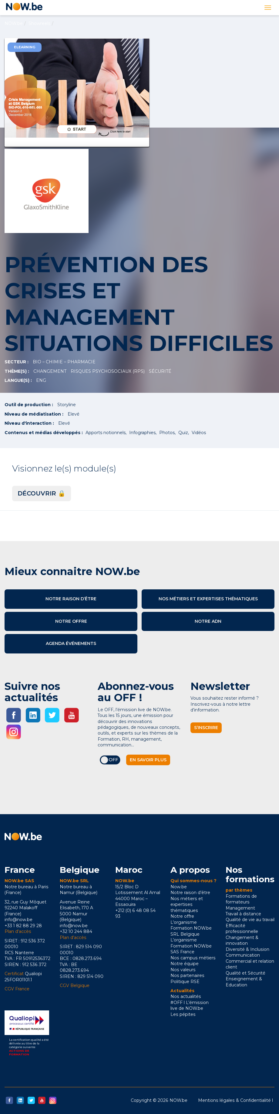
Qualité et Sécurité (245, 973)
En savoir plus (148, 760)
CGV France (17, 988)
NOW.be (14, 23)
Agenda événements (71, 643)
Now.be (178, 886)
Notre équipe (184, 963)
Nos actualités (185, 996)
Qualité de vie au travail (250, 919)
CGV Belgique (74, 985)
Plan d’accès (18, 931)
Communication (243, 955)
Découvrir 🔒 (42, 493)
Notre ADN (208, 621)
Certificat (14, 973)
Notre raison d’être (70, 598)
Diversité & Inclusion (247, 949)
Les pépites (183, 1014)
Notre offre (71, 621)
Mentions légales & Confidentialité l (235, 1100)
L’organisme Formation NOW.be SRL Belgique (191, 928)
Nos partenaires (187, 975)
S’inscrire (206, 727)
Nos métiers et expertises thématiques (208, 598)
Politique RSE (185, 981)
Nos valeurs (183, 969)
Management (240, 908)
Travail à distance (243, 913)
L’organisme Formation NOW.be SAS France (191, 945)
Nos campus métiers (193, 957)
